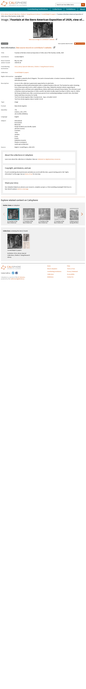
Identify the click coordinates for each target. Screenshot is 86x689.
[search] (83, 4)
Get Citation (5, 43)
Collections (57, 9)
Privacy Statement (72, 271)
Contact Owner (79, 43)
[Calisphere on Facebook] (16, 273)
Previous (4, 213)
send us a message (22, 189)
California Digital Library (17, 279)
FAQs (68, 266)
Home (49, 266)
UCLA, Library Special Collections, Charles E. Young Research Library (21, 14)
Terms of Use (71, 268)
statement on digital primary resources (49, 159)
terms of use (28, 174)
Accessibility (70, 274)
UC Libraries (21, 277)
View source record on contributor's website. (34, 47)
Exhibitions (70, 9)
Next (82, 213)
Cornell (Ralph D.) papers (49, 14)
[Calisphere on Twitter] (13, 273)
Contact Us (70, 277)
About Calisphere (52, 268)
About (82, 9)
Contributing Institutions (38, 9)
